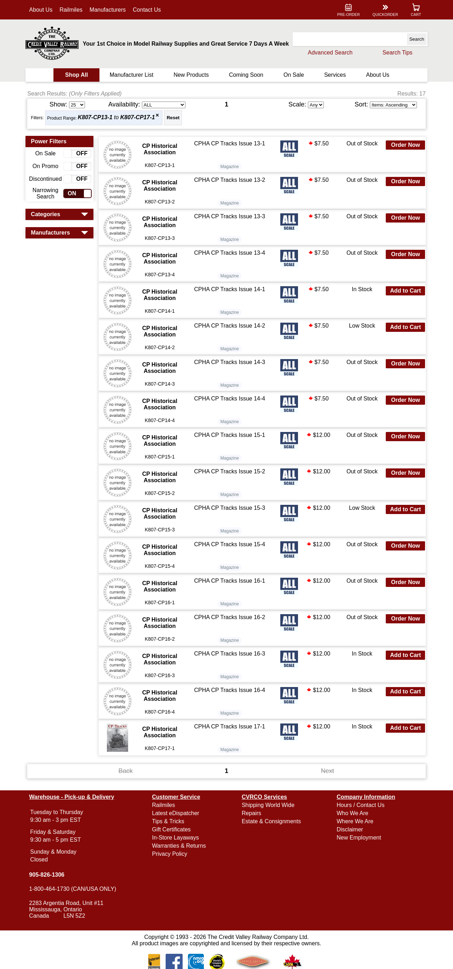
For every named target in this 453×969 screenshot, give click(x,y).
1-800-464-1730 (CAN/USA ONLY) (75, 889)
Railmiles (73, 10)
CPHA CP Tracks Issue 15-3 (230, 508)
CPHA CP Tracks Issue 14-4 (230, 399)
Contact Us (149, 10)
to (118, 118)
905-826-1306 (49, 875)
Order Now (403, 145)
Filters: (39, 117)
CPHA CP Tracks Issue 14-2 (230, 326)
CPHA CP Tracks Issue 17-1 (230, 726)
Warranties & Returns (180, 846)
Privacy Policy (171, 854)
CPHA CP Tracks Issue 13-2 (230, 180)
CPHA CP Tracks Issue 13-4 (230, 253)
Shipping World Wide (268, 805)
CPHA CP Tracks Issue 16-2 (230, 617)
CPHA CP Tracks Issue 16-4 (230, 690)
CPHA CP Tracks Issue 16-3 (230, 654)
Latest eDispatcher (176, 813)
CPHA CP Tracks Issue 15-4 (230, 544)
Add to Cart (403, 291)
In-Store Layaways (176, 838)
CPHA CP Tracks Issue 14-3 (230, 362)
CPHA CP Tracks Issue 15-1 (230, 435)
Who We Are (351, 813)
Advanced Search (327, 53)
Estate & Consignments (271, 821)
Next (326, 770)
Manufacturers (110, 10)
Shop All (78, 75)
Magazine (230, 166)
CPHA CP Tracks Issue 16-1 (230, 581)
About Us (43, 10)
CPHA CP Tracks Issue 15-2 (230, 471)
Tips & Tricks (169, 821)
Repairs (251, 813)
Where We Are (354, 821)
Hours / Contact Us (359, 805)
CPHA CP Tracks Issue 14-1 (230, 289)
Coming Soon (246, 75)
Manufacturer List (133, 75)
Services (333, 75)
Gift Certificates (172, 829)
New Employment (358, 838)
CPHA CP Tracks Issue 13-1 (230, 143)
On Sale (293, 75)
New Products (192, 75)
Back (127, 770)
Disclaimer (349, 829)
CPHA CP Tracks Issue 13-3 (230, 216)
